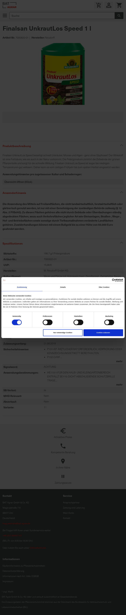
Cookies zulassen (103, 333)
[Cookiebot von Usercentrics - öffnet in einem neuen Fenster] (108, 280)
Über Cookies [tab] (104, 287)
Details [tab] (63, 287)
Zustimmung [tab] (22, 287)
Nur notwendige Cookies (62, 333)
